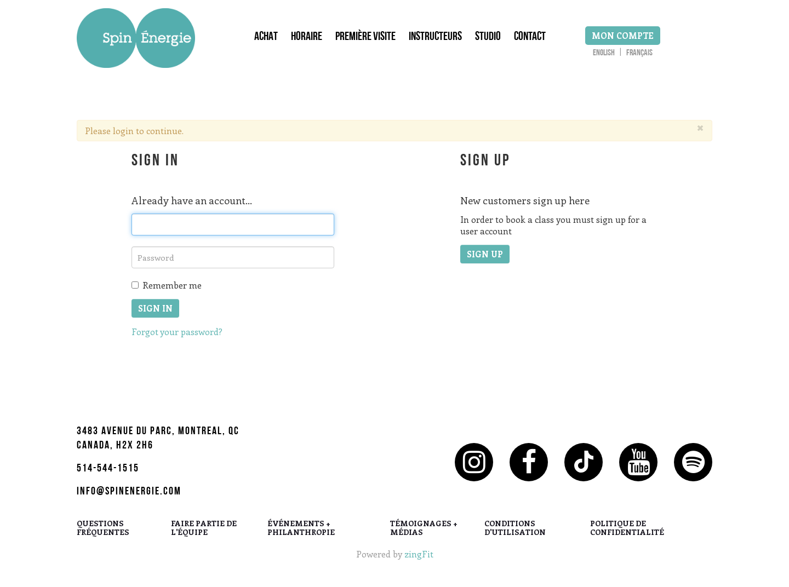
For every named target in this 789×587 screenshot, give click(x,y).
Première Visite (365, 38)
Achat (266, 38)
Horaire (306, 38)
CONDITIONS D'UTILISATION (515, 528)
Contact (530, 38)
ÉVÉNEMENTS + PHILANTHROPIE (301, 528)
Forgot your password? (177, 331)
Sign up (485, 254)
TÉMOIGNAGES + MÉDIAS (424, 528)
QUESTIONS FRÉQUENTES (103, 528)
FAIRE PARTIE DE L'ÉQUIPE (204, 528)
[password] (233, 257)
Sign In (155, 308)
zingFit (418, 554)
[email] (233, 224)
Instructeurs (435, 38)
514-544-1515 (108, 469)
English (604, 53)
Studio (488, 38)
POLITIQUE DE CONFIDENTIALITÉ (627, 528)
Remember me (167, 285)
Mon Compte (623, 35)
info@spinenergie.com (129, 492)
